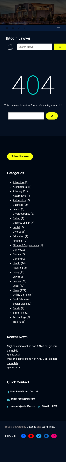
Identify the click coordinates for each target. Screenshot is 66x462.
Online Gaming (21, 294)
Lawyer (17, 281)
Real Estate (19, 299)
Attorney (17, 191)
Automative (19, 195)
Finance (17, 240)
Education (18, 236)
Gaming (17, 258)
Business (18, 204)
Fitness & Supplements (26, 245)
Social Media (20, 303)
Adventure (18, 182)
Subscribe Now (20, 156)
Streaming (19, 312)
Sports (16, 308)
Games (17, 254)
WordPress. (48, 426)
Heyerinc (18, 267)
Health (16, 263)
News (16, 290)
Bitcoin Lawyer (18, 38)
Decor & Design (21, 222)
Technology (19, 317)
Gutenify (31, 426)
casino (16, 209)
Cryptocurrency (21, 213)
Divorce (17, 231)
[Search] (60, 47)
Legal (16, 285)
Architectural (20, 186)
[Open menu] (58, 28)
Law (15, 276)
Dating (16, 218)
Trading (17, 321)
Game (16, 249)
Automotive (19, 200)
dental (16, 227)
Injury (16, 272)
